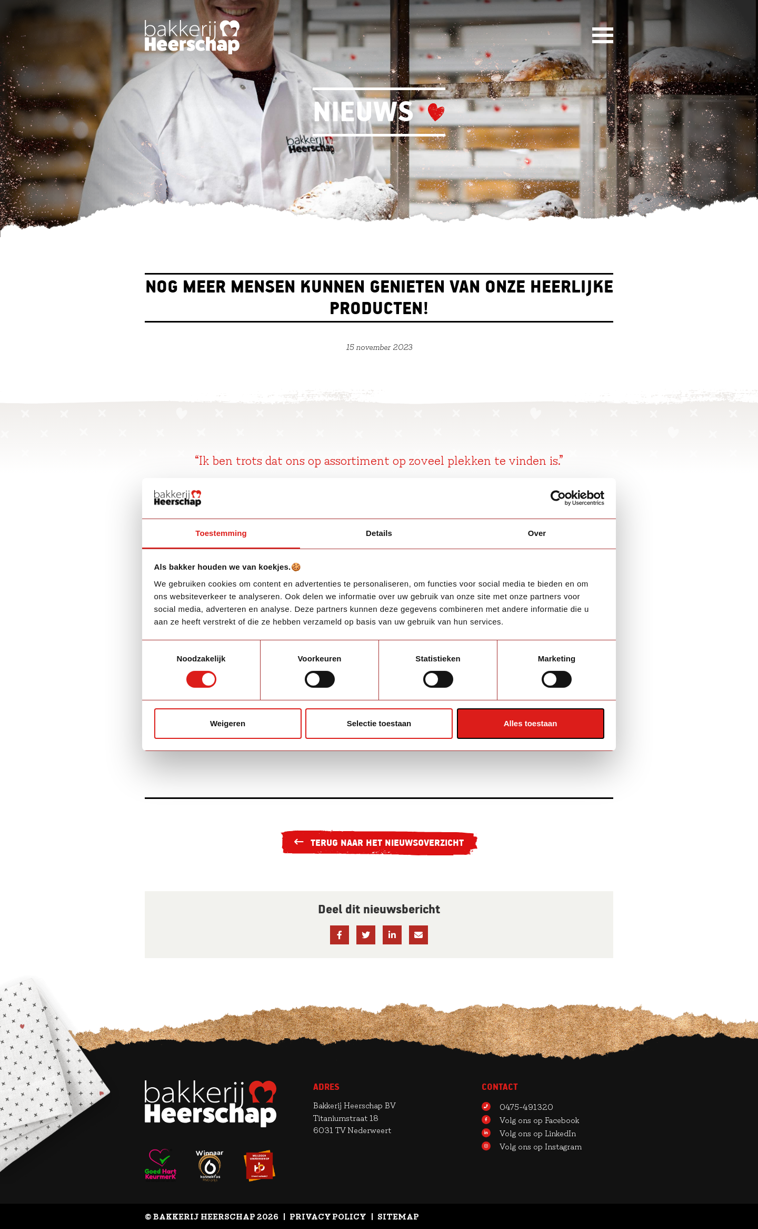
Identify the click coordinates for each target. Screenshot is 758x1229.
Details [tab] (379, 532)
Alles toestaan (530, 723)
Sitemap (398, 1216)
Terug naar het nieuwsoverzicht (379, 842)
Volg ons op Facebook (530, 1119)
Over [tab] (537, 532)
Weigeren (227, 723)
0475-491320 (517, 1106)
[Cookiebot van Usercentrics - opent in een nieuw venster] (558, 498)
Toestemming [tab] (221, 532)
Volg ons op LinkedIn (529, 1132)
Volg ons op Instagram (532, 1145)
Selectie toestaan (379, 723)
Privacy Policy (328, 1216)
